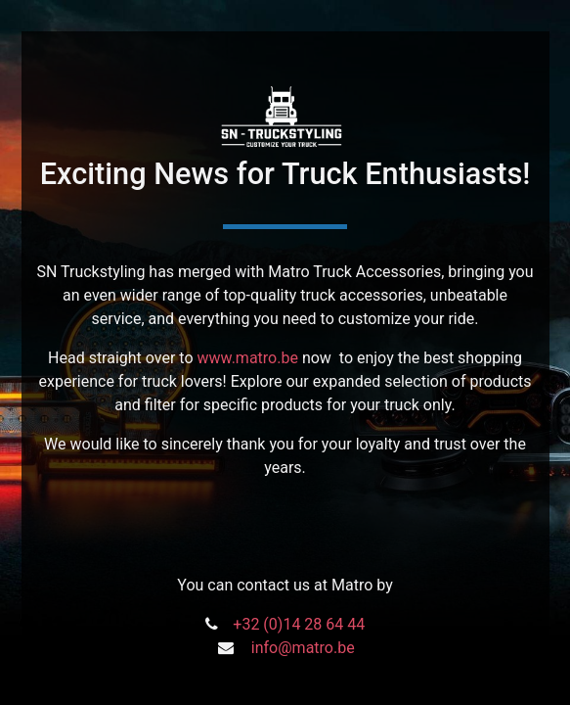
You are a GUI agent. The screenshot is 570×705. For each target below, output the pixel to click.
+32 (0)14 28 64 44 (299, 624)
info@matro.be (303, 647)
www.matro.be (247, 358)
